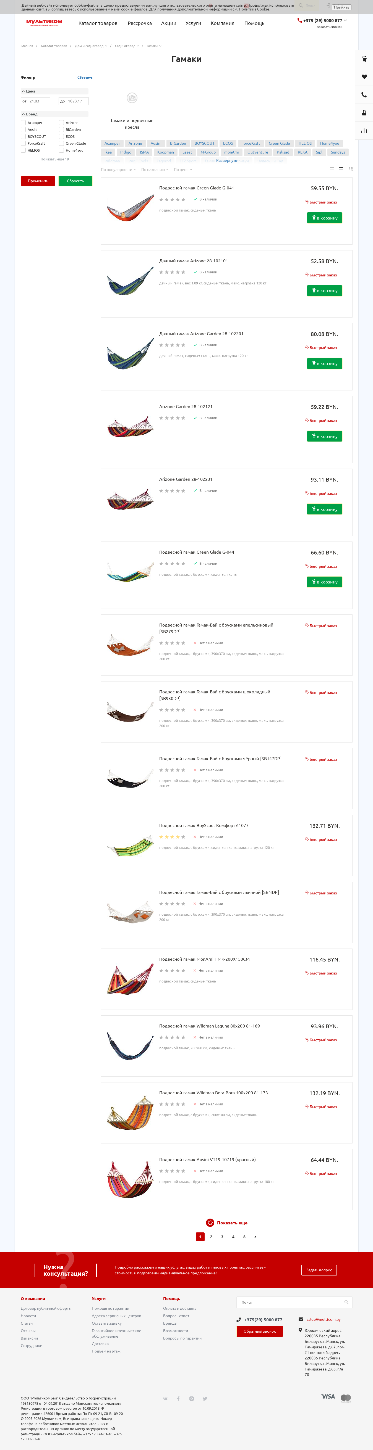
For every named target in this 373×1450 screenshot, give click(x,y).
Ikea (108, 152)
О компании (33, 1298)
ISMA (144, 152)
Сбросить (85, 77)
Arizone (135, 143)
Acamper (112, 143)
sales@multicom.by (324, 1319)
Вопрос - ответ (176, 1316)
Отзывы (28, 1330)
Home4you (329, 143)
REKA (302, 152)
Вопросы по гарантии (182, 1338)
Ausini (156, 143)
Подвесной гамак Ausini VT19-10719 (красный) (207, 1159)
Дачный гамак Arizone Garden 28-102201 (201, 333)
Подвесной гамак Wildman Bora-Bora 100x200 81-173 (213, 1092)
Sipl (319, 152)
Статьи (27, 1323)
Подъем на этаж (106, 1351)
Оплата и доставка (179, 1308)
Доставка (100, 1343)
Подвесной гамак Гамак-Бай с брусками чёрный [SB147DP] (220, 758)
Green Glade (279, 143)
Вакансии (29, 1338)
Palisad (283, 152)
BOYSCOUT (205, 143)
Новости (28, 1316)
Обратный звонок (260, 1331)
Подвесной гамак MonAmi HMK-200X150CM (204, 959)
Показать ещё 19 (54, 159)
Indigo (125, 152)
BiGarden (178, 143)
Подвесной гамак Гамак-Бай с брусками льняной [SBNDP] (219, 892)
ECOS (228, 143)
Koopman (165, 152)
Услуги (99, 1298)
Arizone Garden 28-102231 (186, 479)
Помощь (171, 1298)
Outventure (257, 152)
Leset (187, 152)
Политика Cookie (254, 9)
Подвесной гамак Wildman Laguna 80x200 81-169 (209, 1025)
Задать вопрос (319, 1270)
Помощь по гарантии (110, 1308)
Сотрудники (31, 1345)
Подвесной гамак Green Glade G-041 (196, 187)
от (24, 101)
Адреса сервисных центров (116, 1316)
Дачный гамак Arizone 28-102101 (193, 260)
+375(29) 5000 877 (263, 1319)
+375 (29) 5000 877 (322, 20)
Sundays (338, 152)
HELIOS (305, 143)
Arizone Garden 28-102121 (186, 406)
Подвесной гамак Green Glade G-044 (196, 552)
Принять (341, 7)
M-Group (208, 152)
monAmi (231, 152)
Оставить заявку (107, 1323)
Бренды (170, 1323)
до (62, 101)
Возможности (175, 1330)
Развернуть (226, 160)
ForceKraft (250, 143)
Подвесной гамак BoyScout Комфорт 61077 (204, 825)
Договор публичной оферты (46, 1308)
